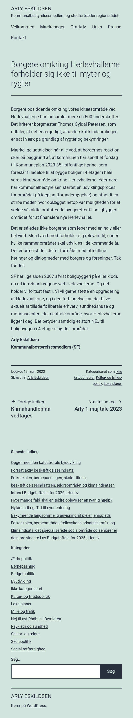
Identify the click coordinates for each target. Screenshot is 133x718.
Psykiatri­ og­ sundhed (29, 626)
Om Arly (78, 27)
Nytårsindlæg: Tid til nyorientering (40, 507)
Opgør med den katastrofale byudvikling (46, 462)
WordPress (36, 705)
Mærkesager (52, 27)
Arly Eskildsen (31, 9)
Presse (114, 27)
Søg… (16, 659)
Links (97, 27)
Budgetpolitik (22, 573)
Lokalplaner (113, 384)
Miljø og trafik (23, 611)
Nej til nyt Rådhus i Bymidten (36, 618)
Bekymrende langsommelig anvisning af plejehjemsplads (61, 515)
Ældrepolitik (21, 558)
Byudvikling (21, 581)
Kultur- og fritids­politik (30, 596)
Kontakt (18, 37)
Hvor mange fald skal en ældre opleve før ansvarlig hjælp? (61, 500)
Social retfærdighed (28, 649)
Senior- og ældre (25, 633)
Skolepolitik (21, 641)
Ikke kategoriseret (26, 588)
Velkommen (22, 27)
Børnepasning (23, 566)
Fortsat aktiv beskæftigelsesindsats (42, 470)
